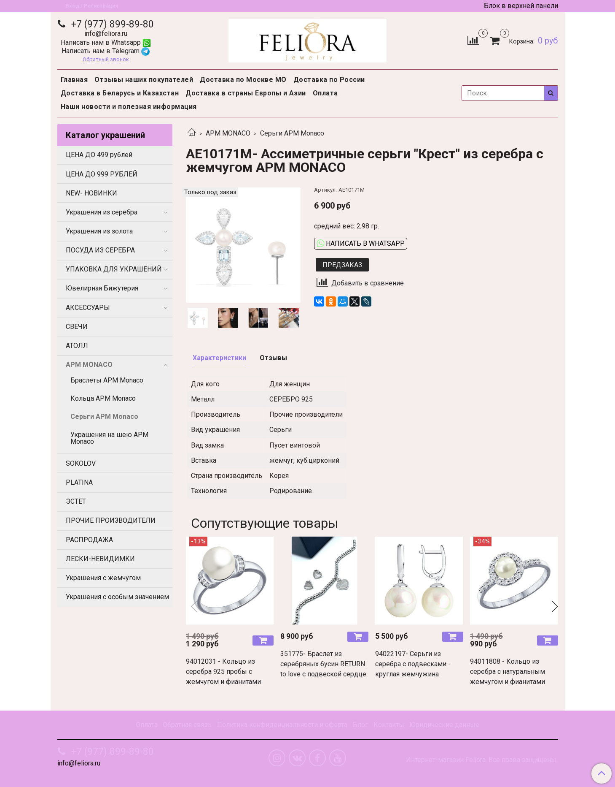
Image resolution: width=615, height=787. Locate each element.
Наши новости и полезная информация (129, 107)
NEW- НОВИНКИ (91, 193)
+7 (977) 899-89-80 (111, 24)
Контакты (388, 725)
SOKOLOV (81, 463)
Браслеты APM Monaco (106, 380)
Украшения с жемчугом (103, 578)
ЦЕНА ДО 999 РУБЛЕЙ (101, 174)
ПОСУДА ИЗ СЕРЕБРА (100, 250)
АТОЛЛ (77, 346)
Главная (74, 80)
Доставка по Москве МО (243, 80)
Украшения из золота (99, 231)
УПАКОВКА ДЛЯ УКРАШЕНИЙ (114, 269)
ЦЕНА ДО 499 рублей (99, 155)
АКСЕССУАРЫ (88, 308)
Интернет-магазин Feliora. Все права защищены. (482, 760)
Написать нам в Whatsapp (106, 42)
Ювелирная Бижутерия (102, 288)
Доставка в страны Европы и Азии (245, 93)
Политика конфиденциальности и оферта (282, 725)
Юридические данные (444, 725)
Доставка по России (329, 80)
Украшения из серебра (101, 212)
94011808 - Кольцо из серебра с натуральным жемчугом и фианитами (507, 671)
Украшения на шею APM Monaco (109, 438)
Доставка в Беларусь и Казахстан (120, 93)
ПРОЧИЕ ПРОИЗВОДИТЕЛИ (111, 520)
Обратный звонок (106, 59)
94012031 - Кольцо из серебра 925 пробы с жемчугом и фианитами (223, 671)
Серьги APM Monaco (292, 133)
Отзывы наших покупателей (143, 80)
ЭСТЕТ (76, 501)
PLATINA (79, 482)
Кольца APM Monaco (103, 398)
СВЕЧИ (77, 327)
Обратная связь (187, 725)
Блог (360, 725)
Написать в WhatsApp (361, 243)
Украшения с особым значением (117, 597)
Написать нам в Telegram (106, 51)
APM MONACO (228, 133)
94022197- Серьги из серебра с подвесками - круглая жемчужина (413, 664)
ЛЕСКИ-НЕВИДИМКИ (100, 559)
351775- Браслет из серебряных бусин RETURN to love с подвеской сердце (323, 664)
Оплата (325, 93)
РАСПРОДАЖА (89, 540)
